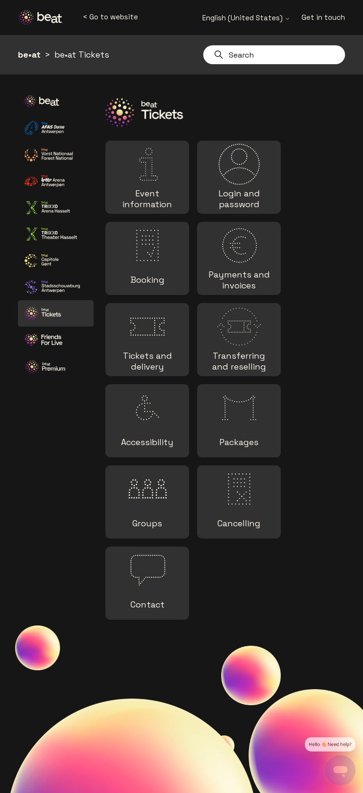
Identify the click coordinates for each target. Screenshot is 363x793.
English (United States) (246, 18)
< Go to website (110, 16)
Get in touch (323, 17)
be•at (29, 54)
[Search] (274, 54)
